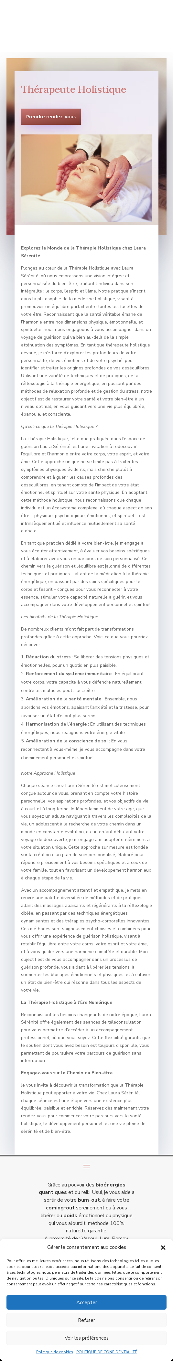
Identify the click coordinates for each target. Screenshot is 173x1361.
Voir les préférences (87, 1338)
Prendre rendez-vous (51, 117)
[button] (163, 1247)
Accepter (86, 1302)
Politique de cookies (54, 1352)
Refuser (86, 1320)
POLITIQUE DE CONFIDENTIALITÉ (106, 1352)
